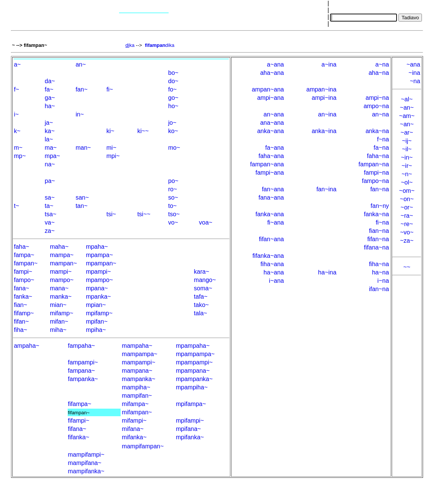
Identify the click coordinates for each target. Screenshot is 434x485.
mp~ (20, 156)
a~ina (328, 64)
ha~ (50, 106)
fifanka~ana (268, 256)
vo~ (173, 222)
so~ (173, 197)
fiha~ (20, 330)
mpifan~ (96, 321)
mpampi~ (98, 271)
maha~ (59, 246)
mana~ (59, 288)
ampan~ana (268, 89)
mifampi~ (134, 420)
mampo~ (62, 280)
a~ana (275, 64)
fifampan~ (79, 412)
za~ (49, 231)
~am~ (407, 116)
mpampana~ (192, 370)
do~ (173, 81)
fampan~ (26, 263)
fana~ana (271, 197)
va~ (49, 222)
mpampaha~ (192, 345)
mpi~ (113, 156)
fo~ (172, 89)
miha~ (58, 330)
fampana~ (81, 370)
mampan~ (63, 263)
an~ (81, 64)
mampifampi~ (86, 454)
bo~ (173, 73)
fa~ (49, 89)
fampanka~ (83, 379)
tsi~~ (143, 214)
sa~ (49, 197)
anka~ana (270, 131)
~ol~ (406, 182)
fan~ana (273, 189)
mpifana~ (188, 429)
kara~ (201, 271)
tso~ (174, 214)
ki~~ (143, 131)
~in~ (406, 157)
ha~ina (327, 272)
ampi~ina (324, 98)
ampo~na (376, 106)
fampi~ (23, 271)
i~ (16, 114)
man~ (83, 147)
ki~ (111, 131)
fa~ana (274, 147)
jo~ (172, 122)
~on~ (407, 199)
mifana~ (132, 429)
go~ (173, 98)
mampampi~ (138, 362)
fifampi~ (78, 420)
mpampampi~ (194, 362)
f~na (383, 139)
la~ (49, 139)
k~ (17, 131)
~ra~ (407, 215)
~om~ (407, 190)
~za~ (407, 240)
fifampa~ (79, 404)
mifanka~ (134, 437)
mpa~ (52, 156)
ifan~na (379, 289)
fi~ (110, 89)
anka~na (377, 131)
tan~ (82, 206)
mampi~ (60, 271)
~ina (414, 73)
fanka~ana (270, 214)
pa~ (50, 181)
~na (415, 81)
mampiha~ (136, 387)
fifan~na (378, 239)
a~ (17, 64)
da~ (50, 81)
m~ (18, 147)
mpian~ (96, 305)
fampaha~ (81, 345)
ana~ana (272, 122)
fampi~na (376, 172)
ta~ (49, 206)
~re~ (407, 224)
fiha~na (379, 264)
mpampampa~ (195, 354)
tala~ (200, 313)
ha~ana (274, 272)
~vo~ (407, 232)
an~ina (327, 114)
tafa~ (201, 296)
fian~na (379, 231)
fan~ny (379, 206)
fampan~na (373, 164)
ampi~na (377, 98)
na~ (50, 164)
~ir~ (406, 166)
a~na (382, 64)
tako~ (201, 305)
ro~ (172, 189)
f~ (16, 89)
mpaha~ (97, 246)
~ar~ (407, 132)
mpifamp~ (99, 313)
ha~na (380, 272)
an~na (380, 114)
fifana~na (376, 247)
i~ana (276, 280)
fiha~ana (272, 264)
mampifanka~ (86, 471)
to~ (172, 206)
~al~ (406, 99)
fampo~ (24, 280)
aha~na (379, 73)
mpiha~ (96, 330)
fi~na (382, 222)
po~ (173, 181)
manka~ (60, 296)
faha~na (378, 156)
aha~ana (272, 73)
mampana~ (137, 370)
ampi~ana (270, 98)
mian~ (58, 305)
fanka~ (23, 296)
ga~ (50, 98)
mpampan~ (101, 263)
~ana (413, 64)
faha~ (21, 246)
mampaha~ (137, 345)
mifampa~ (135, 404)
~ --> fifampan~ (29, 45)
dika (159, 45)
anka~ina (324, 131)
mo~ (174, 147)
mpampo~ (99, 280)
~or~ (407, 207)
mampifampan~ (143, 446)
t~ (16, 206)
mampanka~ (138, 379)
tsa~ (50, 214)
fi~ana (275, 222)
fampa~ (24, 255)
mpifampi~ (190, 420)
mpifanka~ (190, 437)
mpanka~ (98, 296)
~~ (407, 267)
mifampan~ (137, 412)
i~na (383, 280)
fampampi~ (83, 362)
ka (130, 45)
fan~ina (326, 189)
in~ (80, 114)
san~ (82, 197)
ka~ (49, 131)
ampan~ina (321, 89)
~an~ (407, 107)
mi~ (111, 147)
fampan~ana (267, 164)
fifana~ (77, 429)
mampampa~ (139, 354)
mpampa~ (99, 255)
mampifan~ (137, 395)
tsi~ (111, 214)
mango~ (205, 280)
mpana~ (97, 288)
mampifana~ (85, 463)
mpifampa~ (191, 404)
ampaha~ (26, 345)
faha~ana (271, 156)
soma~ (203, 288)
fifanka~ (78, 437)
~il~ (407, 149)
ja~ (49, 122)
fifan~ (21, 321)
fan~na (379, 189)
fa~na (381, 147)
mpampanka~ (194, 379)
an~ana (274, 114)
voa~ (205, 222)
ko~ (173, 131)
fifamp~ (24, 313)
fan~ (82, 89)
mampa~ (62, 255)
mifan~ (59, 321)
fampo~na (375, 181)
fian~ (20, 305)
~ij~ (407, 141)
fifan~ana (271, 239)
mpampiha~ (192, 387)
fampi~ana (270, 172)
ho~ (173, 106)
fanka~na (376, 214)
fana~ (21, 288)
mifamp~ (61, 313)
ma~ (51, 147)
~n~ (406, 174)
